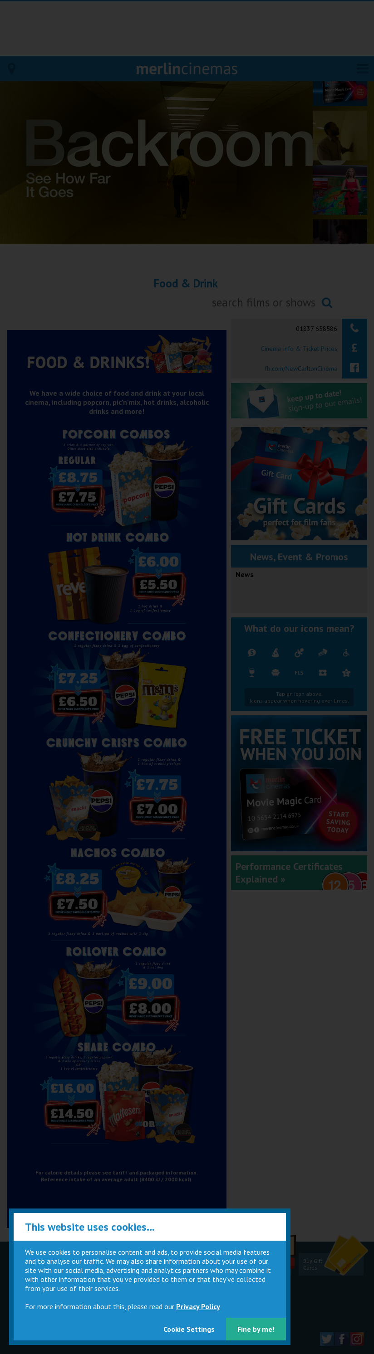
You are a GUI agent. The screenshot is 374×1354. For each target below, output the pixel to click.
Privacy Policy (198, 1306)
